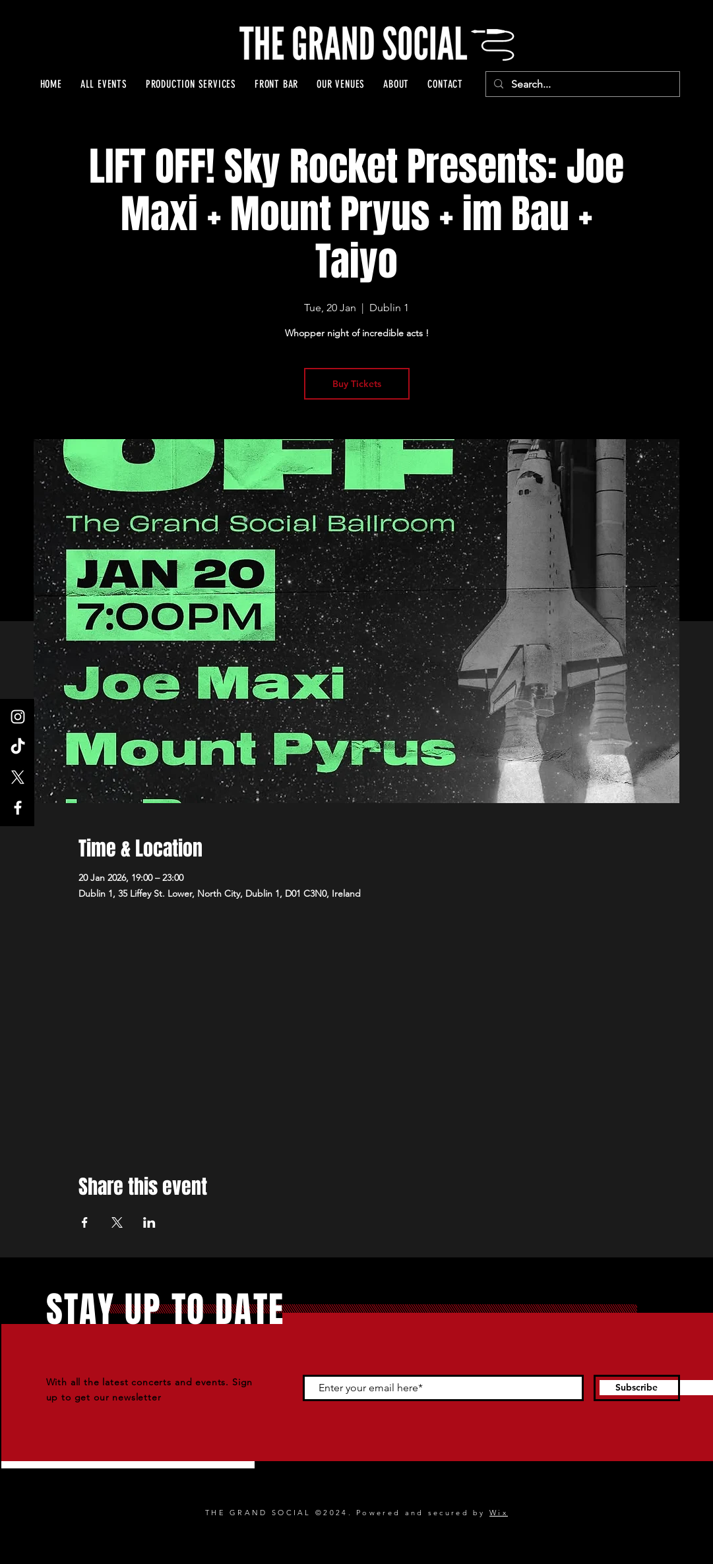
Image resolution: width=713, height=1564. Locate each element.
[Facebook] (18, 807)
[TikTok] (18, 747)
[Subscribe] (637, 1388)
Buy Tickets (356, 384)
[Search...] (581, 84)
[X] (18, 777)
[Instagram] (18, 716)
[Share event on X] (117, 1222)
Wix (498, 1512)
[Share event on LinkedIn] (149, 1222)
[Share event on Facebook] (84, 1222)
